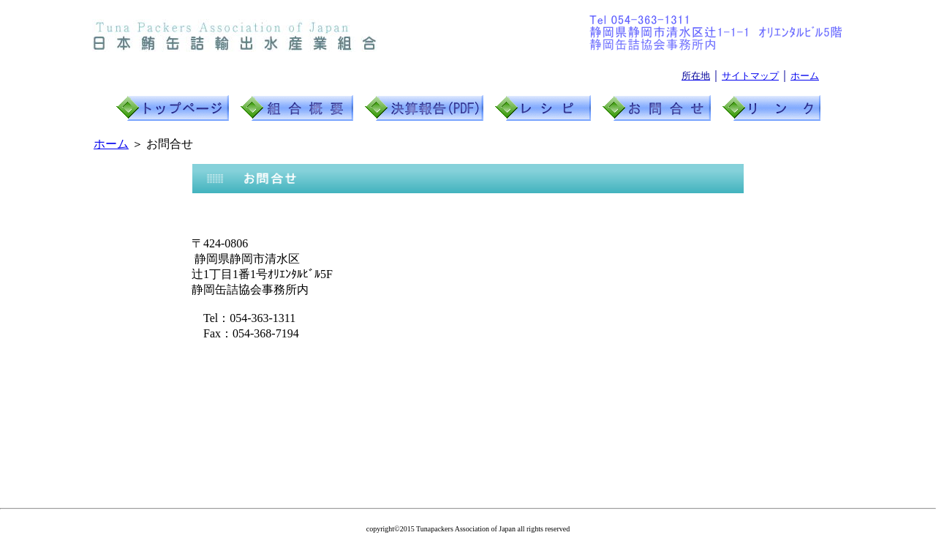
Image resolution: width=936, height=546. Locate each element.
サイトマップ (750, 75)
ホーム (804, 75)
